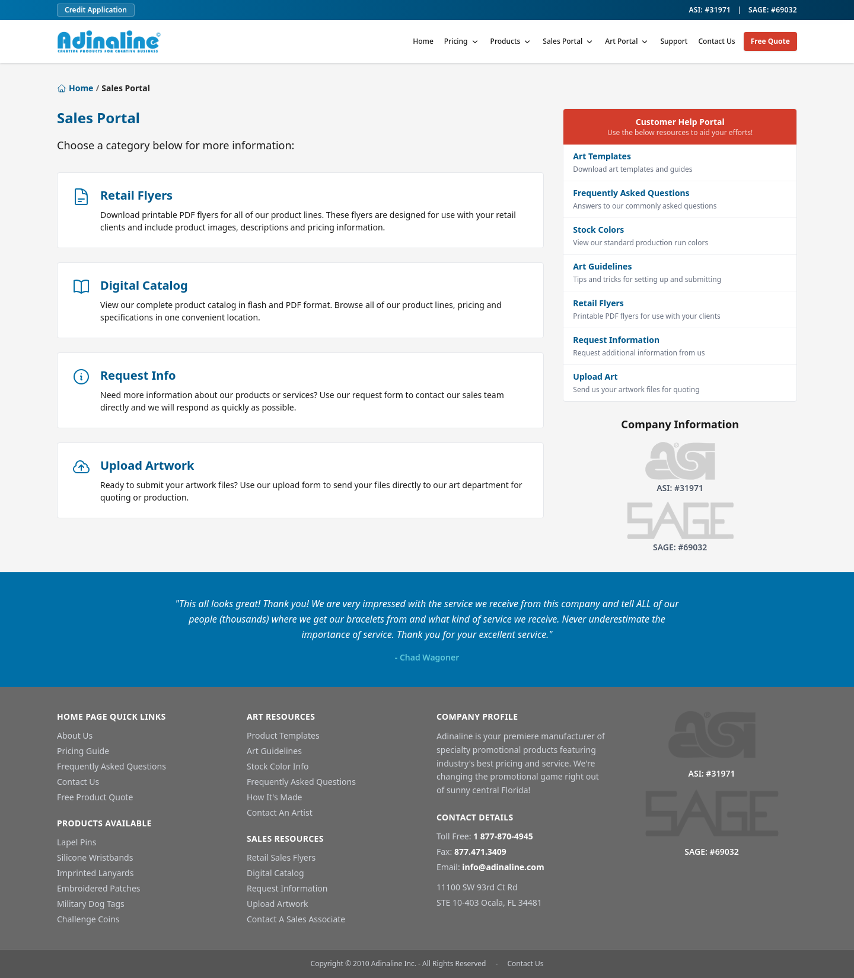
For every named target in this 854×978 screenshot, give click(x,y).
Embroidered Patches (99, 888)
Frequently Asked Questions (111, 766)
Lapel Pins (76, 842)
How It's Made (274, 797)
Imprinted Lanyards (95, 872)
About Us (75, 735)
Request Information (287, 888)
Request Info (138, 375)
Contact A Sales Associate (296, 919)
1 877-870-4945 (503, 836)
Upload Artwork (147, 465)
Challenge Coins (88, 919)
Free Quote (770, 41)
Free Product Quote (95, 797)
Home (423, 41)
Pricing (462, 41)
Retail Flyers (136, 195)
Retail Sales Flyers (281, 857)
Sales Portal (568, 41)
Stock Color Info (278, 766)
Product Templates (283, 735)
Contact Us (716, 41)
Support (673, 41)
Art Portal (627, 41)
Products (511, 41)
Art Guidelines (274, 750)
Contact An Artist (280, 812)
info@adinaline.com (503, 867)
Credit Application (96, 10)
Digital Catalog (144, 285)
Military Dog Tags (91, 903)
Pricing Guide (83, 750)
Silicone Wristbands (95, 857)
